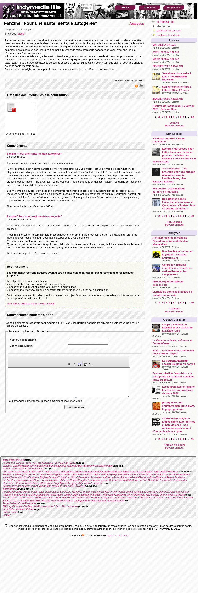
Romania (161, 477)
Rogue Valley (99, 497)
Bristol (110, 471)
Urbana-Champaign (75, 500)
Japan (21, 468)
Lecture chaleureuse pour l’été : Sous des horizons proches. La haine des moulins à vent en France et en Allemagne (174, 155)
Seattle (35, 500)
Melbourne (60, 486)
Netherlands (17, 477)
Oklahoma (28, 497)
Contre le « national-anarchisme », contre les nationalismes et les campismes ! (177, 269)
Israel (22, 503)
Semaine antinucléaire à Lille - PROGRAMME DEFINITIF (176, 76)
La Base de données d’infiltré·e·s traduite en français (172, 293)
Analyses (174, 233)
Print (5, 509)
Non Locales (174, 133)
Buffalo (105, 491)
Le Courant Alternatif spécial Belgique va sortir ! (178, 362)
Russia (170, 477)
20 (192, 215)
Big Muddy (73, 491)
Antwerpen (36, 471)
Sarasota (25, 500)
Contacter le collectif (168, 35)
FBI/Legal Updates (13, 506)
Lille (123, 474)
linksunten (131, 474)
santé (21, 33)
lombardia (143, 474)
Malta (168, 474)
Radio (11, 509)
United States (10, 512)
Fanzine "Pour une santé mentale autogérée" (34, 153)
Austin (33, 491)
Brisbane (18, 486)
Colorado (151, 491)
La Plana (103, 474)
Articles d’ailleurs (174, 319)
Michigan (67, 494)
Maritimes (26, 465)
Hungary (71, 474)
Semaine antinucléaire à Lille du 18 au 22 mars (176, 88)
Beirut (15, 503)
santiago (54, 483)
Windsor (108, 465)
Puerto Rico (23, 483)
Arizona (7, 491)
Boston (97, 491)
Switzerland (28, 480)
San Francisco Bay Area (162, 497)
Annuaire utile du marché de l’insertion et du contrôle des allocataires (170, 241)
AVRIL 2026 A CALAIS (165, 52)
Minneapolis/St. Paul (96, 494)
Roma (152, 477)
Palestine (30, 503)
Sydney (80, 486)
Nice (26, 477)
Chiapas (121, 480)
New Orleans (161, 494)
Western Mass (104, 500)
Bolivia (113, 480)
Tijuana (64, 483)
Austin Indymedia (46, 491)
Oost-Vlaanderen (80, 477)
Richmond (74, 497)
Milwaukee (78, 494)
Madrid (161, 474)
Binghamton (86, 491)
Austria (64, 471)
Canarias (20, 462)
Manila (36, 468)
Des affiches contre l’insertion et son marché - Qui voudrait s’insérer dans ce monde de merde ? (178, 203)
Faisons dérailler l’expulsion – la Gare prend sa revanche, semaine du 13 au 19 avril (173, 376)
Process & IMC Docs (50, 506)
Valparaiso (84, 483)
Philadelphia (40, 497)
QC (42, 468)
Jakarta (14, 468)
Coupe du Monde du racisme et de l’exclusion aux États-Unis (177, 327)
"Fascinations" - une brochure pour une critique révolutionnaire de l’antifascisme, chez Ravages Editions (173, 175)
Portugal (144, 477)
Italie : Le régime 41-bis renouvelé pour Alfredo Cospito (173, 352)
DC (170, 491)
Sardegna (179, 477)
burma (6, 468)
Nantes (186, 474)
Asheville (16, 491)
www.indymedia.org (14, 459)
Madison (43, 494)
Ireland (80, 474)
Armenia (47, 471)
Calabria (138, 471)
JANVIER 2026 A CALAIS (167, 98)
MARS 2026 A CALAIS (165, 59)
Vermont (91, 500)
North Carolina (177, 494)
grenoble (61, 474)
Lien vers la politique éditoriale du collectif (30, 303)
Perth (69, 486)
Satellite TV (21, 509)
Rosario (45, 483)
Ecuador (182, 480)
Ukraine (65, 480)
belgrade (102, 471)
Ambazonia (9, 462)
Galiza (42, 474)
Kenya (50, 462)
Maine (51, 494)
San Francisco (140, 497)
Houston (185, 491)
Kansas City (28, 494)
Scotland (8, 480)
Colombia (172, 480)
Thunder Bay (75, 465)
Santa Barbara (184, 497)
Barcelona (73, 471)
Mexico (7, 483)
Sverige (17, 480)
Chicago (130, 491)
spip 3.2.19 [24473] (118, 535)
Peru (13, 483)
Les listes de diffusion (168, 30)
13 (192, 116)
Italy (95, 474)
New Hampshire (117, 494)
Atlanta (26, 491)
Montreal (37, 465)
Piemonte (126, 477)
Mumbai (12, 488)
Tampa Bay (45, 500)
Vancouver (88, 465)
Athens (56, 471)
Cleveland (140, 491)
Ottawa (55, 465)
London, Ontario (12, 465)
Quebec (63, 465)
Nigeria (58, 462)
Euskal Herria (30, 474)
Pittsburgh (53, 497)
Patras (117, 477)
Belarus (83, 471)
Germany (51, 474)
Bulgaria (129, 471)
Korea (28, 468)
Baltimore (61, 491)
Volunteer (72, 506)
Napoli (6, 477)
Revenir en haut (174, 125)
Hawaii (176, 491)
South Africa (69, 462)
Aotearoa (8, 486)
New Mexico (147, 494)
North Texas (9, 497)
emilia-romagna (169, 471)
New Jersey (133, 494)
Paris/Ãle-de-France (101, 477)
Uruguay (73, 483)
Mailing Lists (31, 506)
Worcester (118, 500)
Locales (174, 40)
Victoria (99, 465)
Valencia (93, 480)
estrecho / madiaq (36, 462)
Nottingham (64, 477)
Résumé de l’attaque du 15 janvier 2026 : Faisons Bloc (173, 107)
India (5, 488)
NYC (19, 497)
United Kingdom (79, 480)
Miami (58, 494)
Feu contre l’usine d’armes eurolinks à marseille (168, 190)
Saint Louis (113, 497)
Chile (129, 480)
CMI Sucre (160, 480)
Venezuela (96, 483)
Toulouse (56, 480)
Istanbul (88, 474)
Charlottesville (117, 491)
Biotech (7, 514)
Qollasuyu (35, 483)
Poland (136, 477)
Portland (64, 497)
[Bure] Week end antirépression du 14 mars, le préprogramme (178, 405)
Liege (111, 474)
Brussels (119, 471)
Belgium (92, 471)
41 (192, 438)
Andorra (25, 471)
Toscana (46, 480)
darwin (34, 486)
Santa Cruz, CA (11, 500)
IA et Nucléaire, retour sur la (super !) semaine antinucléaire (177, 254)
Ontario (46, 465)
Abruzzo (7, 471)
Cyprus (156, 471)
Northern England (39, 477)
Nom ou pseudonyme (23, 339)
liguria (117, 474)
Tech (64, 506)
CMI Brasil (148, 480)
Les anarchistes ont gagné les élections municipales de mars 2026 (178, 390)
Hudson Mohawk (12, 494)
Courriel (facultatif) (21, 345)
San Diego (126, 497)
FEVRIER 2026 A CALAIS (167, 66)
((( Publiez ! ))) (165, 21)
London (153, 474)
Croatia (147, 471)
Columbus (162, 491)
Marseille (176, 474)
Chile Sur (137, 480)
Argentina (103, 480)
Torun (38, 480)
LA (36, 494)
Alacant (16, 471)
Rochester (86, 497)
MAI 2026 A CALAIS (164, 44)
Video (31, 509)
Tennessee (58, 500)
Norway (53, 477)
